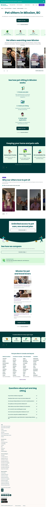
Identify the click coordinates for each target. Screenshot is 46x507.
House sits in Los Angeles (5, 478)
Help (33, 4)
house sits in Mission (24, 24)
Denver (24, 372)
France (34, 367)
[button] (8, 200)
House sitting (3, 472)
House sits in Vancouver (5, 483)
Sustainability (3, 443)
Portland (24, 370)
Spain (34, 366)
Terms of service (18, 505)
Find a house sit (19, 4)
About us (2, 440)
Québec (14, 369)
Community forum (4, 442)
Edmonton (14, 364)
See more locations (6, 376)
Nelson (4, 367)
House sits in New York (4, 477)
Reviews (2, 436)
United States (35, 358)
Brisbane (24, 366)
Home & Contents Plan (5, 433)
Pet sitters (2, 455)
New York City (25, 361)
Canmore (14, 375)
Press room (3, 448)
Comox (4, 375)
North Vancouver (6, 363)
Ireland (34, 373)
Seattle (24, 367)
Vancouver (4, 358)
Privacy (24, 505)
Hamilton (14, 372)
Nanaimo (4, 364)
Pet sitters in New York (4, 461)
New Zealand (35, 369)
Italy (34, 372)
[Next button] (7, 71)
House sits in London (4, 475)
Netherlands (35, 370)
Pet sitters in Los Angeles (5, 462)
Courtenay (4, 369)
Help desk (2, 432)
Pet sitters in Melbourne (5, 465)
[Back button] (4, 71)
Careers (2, 445)
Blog (2, 446)
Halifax (14, 367)
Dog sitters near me (4, 458)
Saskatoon (15, 370)
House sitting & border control (6, 435)
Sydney (24, 358)
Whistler (4, 370)
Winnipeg (14, 366)
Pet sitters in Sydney (4, 464)
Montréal (14, 360)
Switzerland (35, 375)
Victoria (4, 360)
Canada (34, 363)
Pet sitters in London (4, 459)
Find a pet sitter (12, 4)
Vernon (4, 372)
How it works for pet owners (5, 426)
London (14, 373)
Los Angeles (25, 363)
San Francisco (25, 369)
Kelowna (4, 361)
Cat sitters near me (4, 456)
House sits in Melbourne (5, 481)
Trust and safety (4, 430)
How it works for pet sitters (5, 427)
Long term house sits (4, 474)
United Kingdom (36, 360)
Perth (24, 364)
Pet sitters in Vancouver (5, 467)
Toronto (14, 358)
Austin (24, 373)
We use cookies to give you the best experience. (11, 1)
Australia (34, 361)
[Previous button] (3, 214)
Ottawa (14, 363)
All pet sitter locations (4, 468)
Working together (4, 451)
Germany (34, 364)
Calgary (14, 361)
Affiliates (2, 449)
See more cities (26, 376)
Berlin (24, 375)
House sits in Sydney (4, 480)
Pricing (2, 429)
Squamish (4, 366)
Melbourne (25, 360)
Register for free (23, 20)
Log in (36, 4)
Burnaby (4, 373)
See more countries (37, 376)
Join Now (41, 4)
